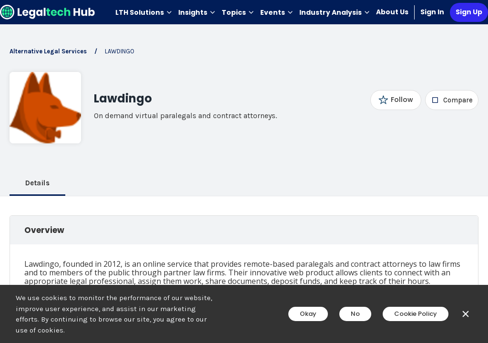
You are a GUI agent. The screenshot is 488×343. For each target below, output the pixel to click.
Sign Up (469, 12)
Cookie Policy (415, 313)
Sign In (432, 12)
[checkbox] (452, 100)
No (355, 313)
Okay (308, 313)
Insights (197, 12)
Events (277, 12)
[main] (244, 171)
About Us (392, 12)
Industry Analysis (334, 12)
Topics (238, 12)
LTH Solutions (144, 12)
